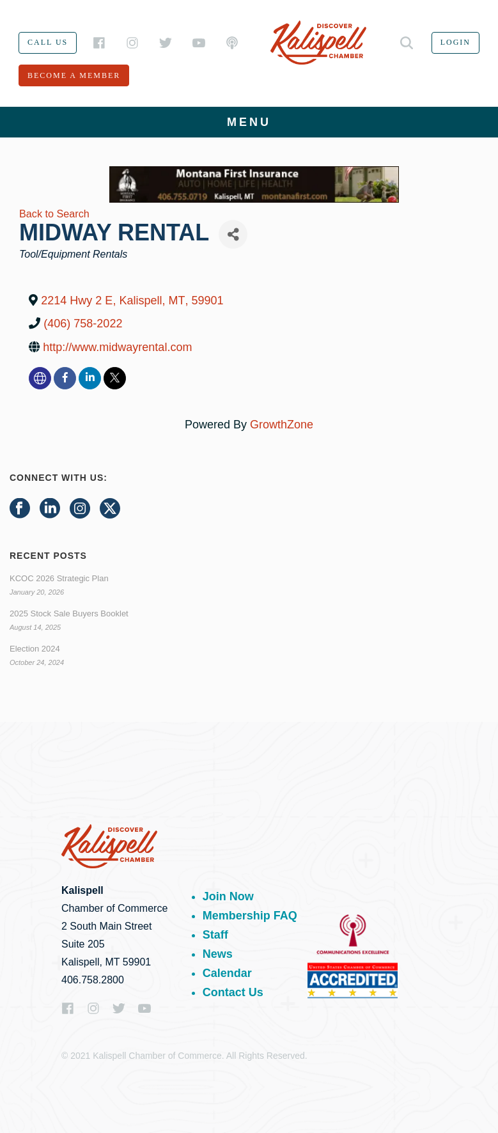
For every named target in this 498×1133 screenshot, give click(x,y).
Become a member (73, 75)
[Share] (233, 234)
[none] (40, 378)
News (218, 954)
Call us (47, 42)
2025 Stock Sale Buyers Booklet (69, 613)
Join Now (228, 896)
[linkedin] (90, 378)
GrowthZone (281, 424)
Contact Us (233, 992)
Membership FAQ (250, 915)
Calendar (227, 973)
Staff (215, 934)
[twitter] (115, 378)
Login (455, 42)
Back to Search (54, 213)
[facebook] (65, 378)
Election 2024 (35, 648)
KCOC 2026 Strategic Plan (59, 578)
